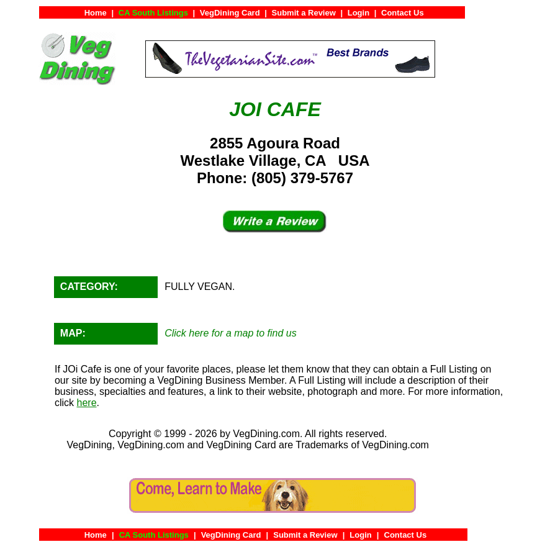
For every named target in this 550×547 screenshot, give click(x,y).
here (87, 402)
